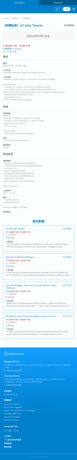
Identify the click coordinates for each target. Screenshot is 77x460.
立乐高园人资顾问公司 (12, 413)
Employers (58, 2)
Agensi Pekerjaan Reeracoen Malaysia (19, 410)
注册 (66, 9)
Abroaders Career (11, 430)
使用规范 (8, 443)
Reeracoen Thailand (12, 404)
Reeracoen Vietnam (12, 417)
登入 (58, 9)
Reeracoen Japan (11, 420)
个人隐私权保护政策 (12, 439)
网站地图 (8, 447)
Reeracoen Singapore (13, 407)
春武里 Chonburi (13, 48)
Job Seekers (19, 2)
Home (6, 18)
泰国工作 (15, 18)
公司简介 (8, 436)
